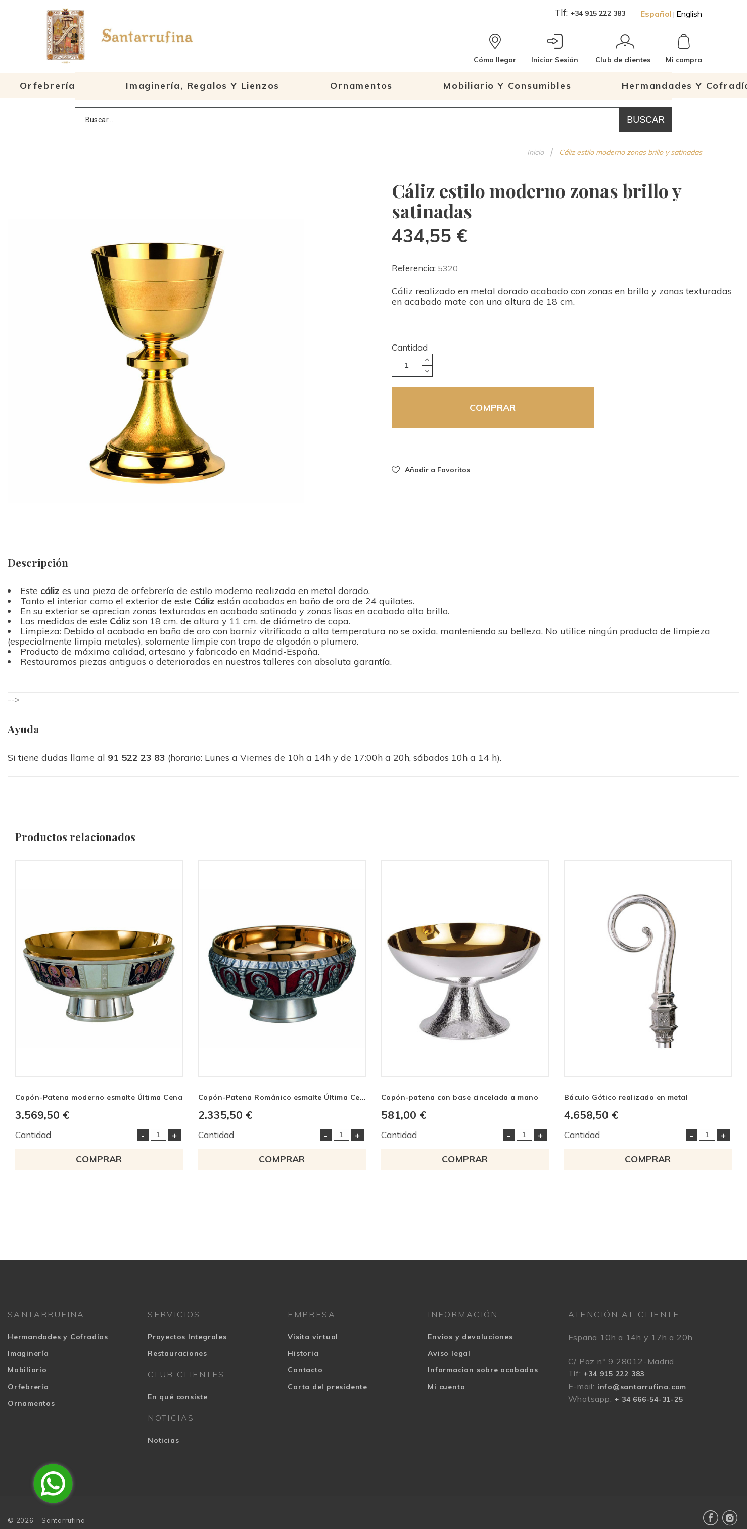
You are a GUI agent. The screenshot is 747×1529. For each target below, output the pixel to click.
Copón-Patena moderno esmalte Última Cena (98, 1097)
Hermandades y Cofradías (58, 1336)
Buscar (646, 120)
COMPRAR (493, 407)
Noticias (163, 1440)
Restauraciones (177, 1353)
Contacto (305, 1369)
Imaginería (28, 1353)
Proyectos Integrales (187, 1336)
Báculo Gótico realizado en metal (626, 1097)
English (689, 14)
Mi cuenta (446, 1386)
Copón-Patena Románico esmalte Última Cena (283, 1097)
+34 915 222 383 (597, 13)
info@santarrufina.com (641, 1386)
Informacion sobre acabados (483, 1369)
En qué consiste (178, 1396)
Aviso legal (449, 1353)
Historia (303, 1353)
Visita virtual (313, 1336)
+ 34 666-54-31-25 (648, 1399)
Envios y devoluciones (470, 1336)
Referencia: (415, 268)
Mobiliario (27, 1369)
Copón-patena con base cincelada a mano (459, 1097)
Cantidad (410, 347)
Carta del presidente (327, 1386)
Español (656, 14)
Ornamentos (31, 1403)
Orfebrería (28, 1386)
